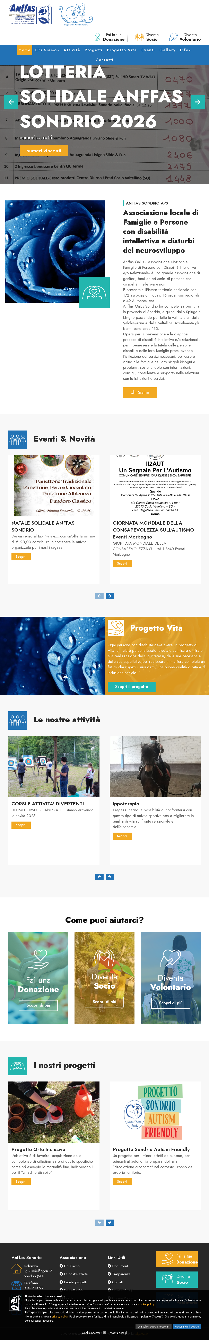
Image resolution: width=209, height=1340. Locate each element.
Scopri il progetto (131, 687)
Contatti (105, 60)
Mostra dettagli (118, 1333)
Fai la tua (108, 37)
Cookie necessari (92, 1333)
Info (185, 50)
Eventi (148, 50)
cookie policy (146, 1304)
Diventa (147, 37)
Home (25, 50)
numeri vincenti (43, 150)
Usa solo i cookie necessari (153, 1326)
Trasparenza (119, 1273)
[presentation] (99, 596)
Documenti (118, 1266)
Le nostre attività (74, 1273)
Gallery (167, 50)
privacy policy (60, 1316)
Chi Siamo (47, 50)
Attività (71, 50)
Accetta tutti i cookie (187, 1326)
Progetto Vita (122, 50)
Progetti (94, 50)
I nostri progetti (73, 1282)
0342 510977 (33, 1287)
